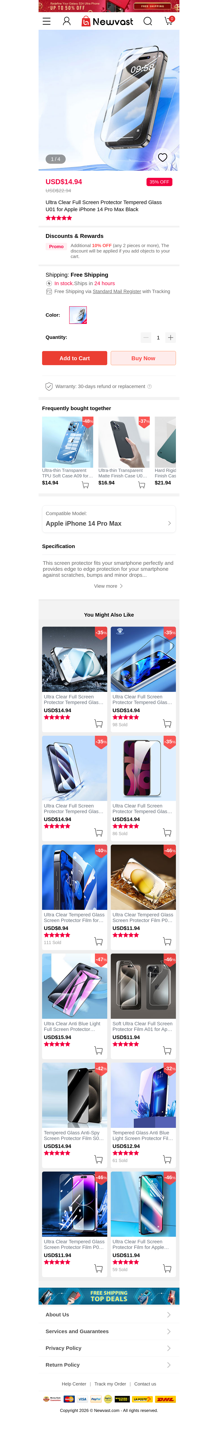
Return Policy (63, 1365)
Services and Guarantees (77, 1331)
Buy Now (143, 358)
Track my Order (110, 1384)
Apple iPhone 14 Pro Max (84, 523)
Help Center (74, 1384)
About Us (57, 1314)
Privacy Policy (63, 1348)
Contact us (145, 1384)
